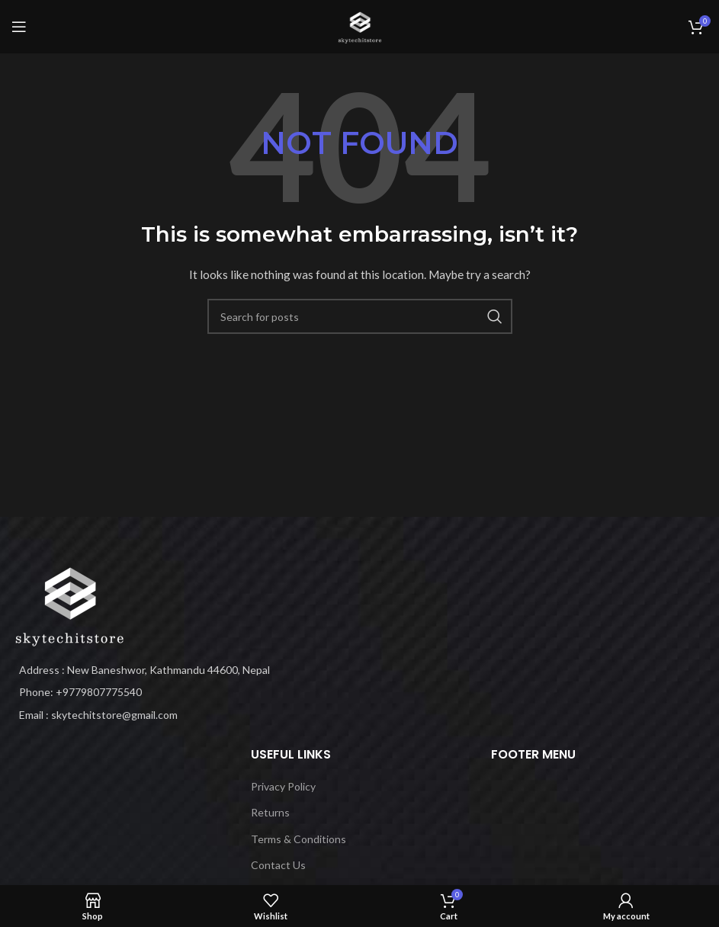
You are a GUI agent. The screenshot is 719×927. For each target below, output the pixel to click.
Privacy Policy (283, 786)
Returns (270, 812)
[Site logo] (360, 25)
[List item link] (179, 692)
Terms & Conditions (298, 838)
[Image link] (68, 603)
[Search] (359, 316)
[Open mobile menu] (19, 26)
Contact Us (278, 864)
